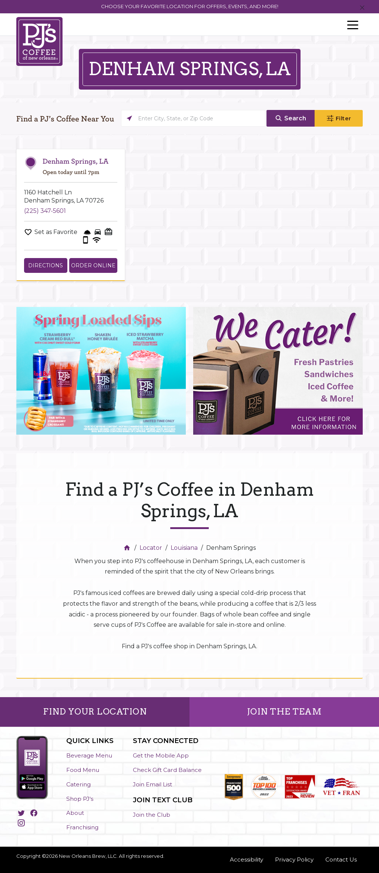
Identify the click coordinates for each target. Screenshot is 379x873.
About (75, 812)
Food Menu (82, 769)
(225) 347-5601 (45, 210)
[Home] (128, 547)
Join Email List (152, 784)
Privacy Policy (294, 859)
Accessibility (246, 859)
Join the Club (151, 814)
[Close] (362, 8)
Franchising (82, 827)
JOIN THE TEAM (284, 711)
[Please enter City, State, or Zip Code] (193, 118)
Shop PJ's (79, 798)
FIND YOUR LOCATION (95, 711)
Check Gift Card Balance (167, 769)
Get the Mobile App (161, 755)
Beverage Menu (89, 755)
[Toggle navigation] (353, 24)
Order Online (93, 265)
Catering (78, 784)
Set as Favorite (55, 231)
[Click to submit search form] (290, 118)
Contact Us (341, 859)
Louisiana (184, 547)
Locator (151, 547)
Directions (45, 265)
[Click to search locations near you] (129, 118)
